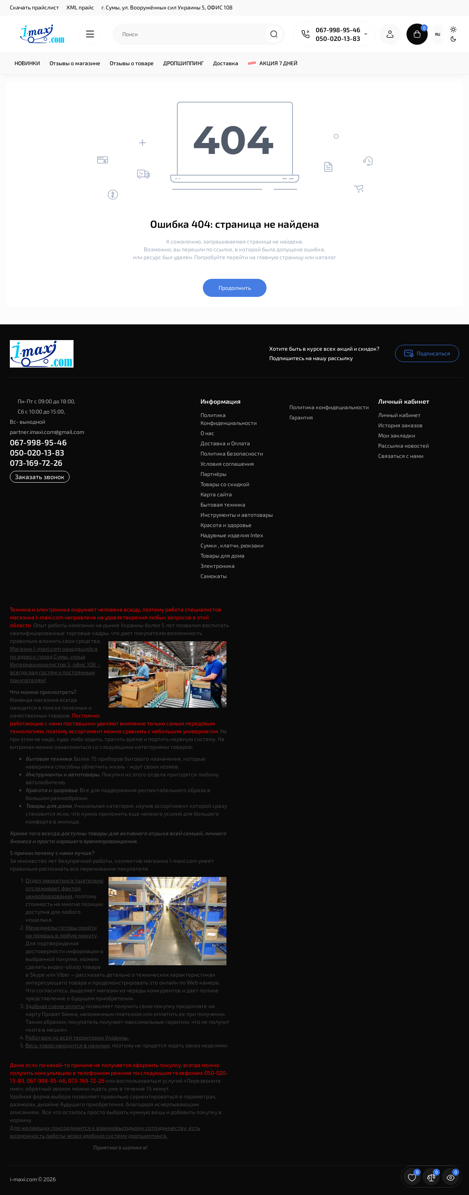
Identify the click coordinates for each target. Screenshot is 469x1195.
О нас (207, 433)
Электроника (217, 565)
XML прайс (80, 7)
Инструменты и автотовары (236, 514)
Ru (437, 34)
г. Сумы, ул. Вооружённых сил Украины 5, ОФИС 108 (167, 7)
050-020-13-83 (338, 38)
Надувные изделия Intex (231, 535)
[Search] (274, 34)
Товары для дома (222, 555)
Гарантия (301, 417)
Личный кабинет (399, 415)
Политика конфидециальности (329, 407)
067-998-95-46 (338, 29)
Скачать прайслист (34, 7)
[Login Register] (390, 34)
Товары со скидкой (224, 484)
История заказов (400, 425)
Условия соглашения (227, 463)
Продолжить (235, 287)
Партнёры (213, 473)
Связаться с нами (400, 455)
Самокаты (213, 576)
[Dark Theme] (453, 39)
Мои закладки (396, 435)
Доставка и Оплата (225, 443)
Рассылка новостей (403, 445)
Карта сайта (216, 494)
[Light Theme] (453, 29)
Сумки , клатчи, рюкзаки (231, 545)
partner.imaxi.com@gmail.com (47, 431)
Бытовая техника (222, 504)
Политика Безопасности (231, 453)
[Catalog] (90, 34)
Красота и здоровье (226, 525)
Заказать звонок (39, 476)
